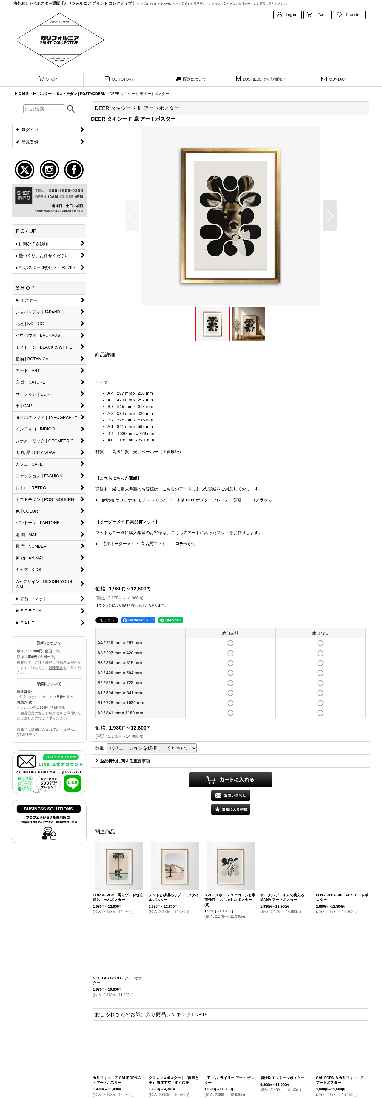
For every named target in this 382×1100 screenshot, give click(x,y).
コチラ (257, 500)
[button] (132, 215)
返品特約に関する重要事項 (123, 761)
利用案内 (56, 668)
